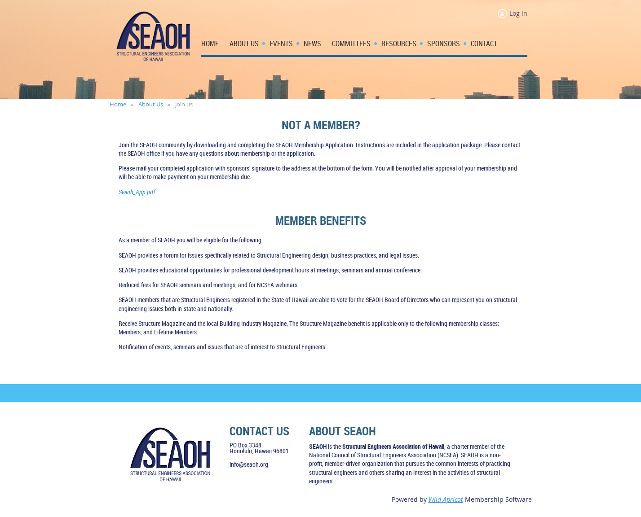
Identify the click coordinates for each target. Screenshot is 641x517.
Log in (518, 13)
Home (118, 104)
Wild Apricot (446, 499)
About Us (150, 104)
